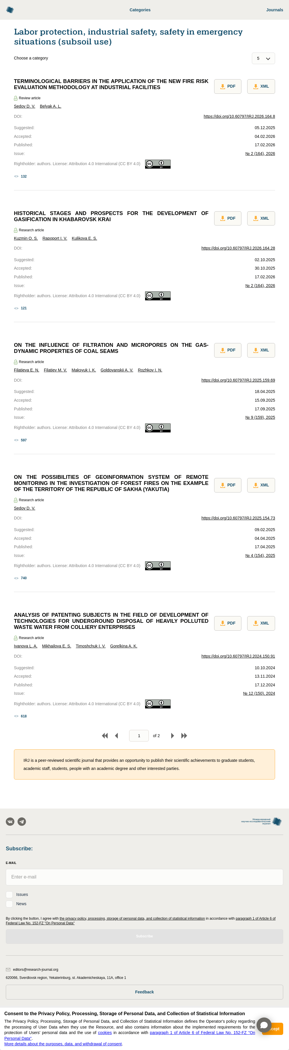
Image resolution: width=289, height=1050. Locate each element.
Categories (140, 10)
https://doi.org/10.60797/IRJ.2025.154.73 (238, 518)
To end (184, 736)
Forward (172, 736)
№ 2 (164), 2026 (260, 153)
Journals (274, 10)
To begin (105, 736)
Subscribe (144, 936)
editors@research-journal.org (32, 970)
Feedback (144, 992)
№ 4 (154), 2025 (260, 555)
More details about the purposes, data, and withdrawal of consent (63, 1044)
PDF (227, 86)
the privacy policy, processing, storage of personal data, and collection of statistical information (132, 919)
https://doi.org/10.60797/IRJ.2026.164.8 (239, 116)
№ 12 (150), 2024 (259, 693)
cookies (105, 1032)
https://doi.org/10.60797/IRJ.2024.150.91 (238, 656)
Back (116, 736)
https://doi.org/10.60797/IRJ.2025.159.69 (238, 380)
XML (261, 86)
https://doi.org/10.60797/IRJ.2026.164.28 (238, 248)
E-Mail (11, 863)
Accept (272, 1028)
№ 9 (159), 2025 (260, 417)
